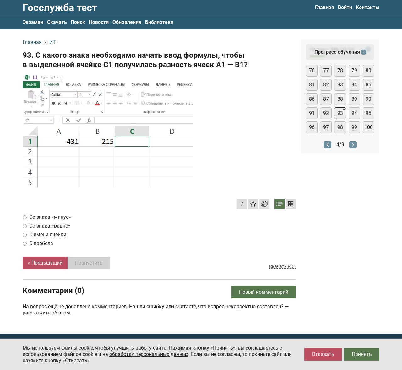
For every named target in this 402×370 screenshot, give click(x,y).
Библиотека (159, 22)
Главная (324, 7)
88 (340, 99)
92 (326, 113)
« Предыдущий (45, 263)
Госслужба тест (60, 7)
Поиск (78, 22)
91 (312, 113)
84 (354, 85)
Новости (99, 22)
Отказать (323, 354)
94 (354, 113)
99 (354, 127)
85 (368, 85)
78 (340, 70)
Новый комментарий (263, 292)
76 (312, 70)
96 (312, 127)
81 (312, 85)
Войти (345, 7)
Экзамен (33, 22)
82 (326, 85)
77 (326, 70)
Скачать (57, 22)
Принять (362, 354)
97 (326, 127)
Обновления (126, 22)
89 (354, 99)
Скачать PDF (282, 266)
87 (326, 99)
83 (340, 85)
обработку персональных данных (148, 354)
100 (368, 127)
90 (368, 99)
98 (340, 127)
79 (354, 70)
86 (312, 99)
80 (368, 70)
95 (368, 113)
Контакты (367, 7)
